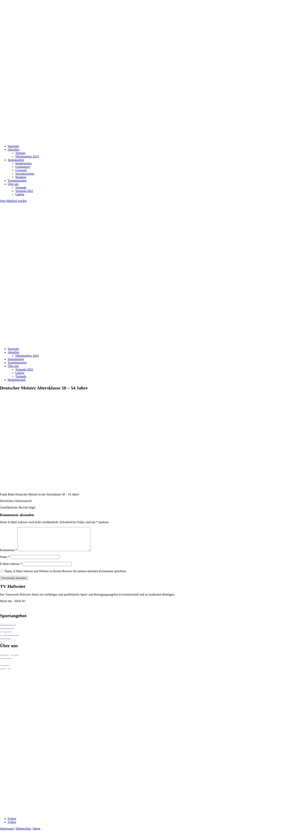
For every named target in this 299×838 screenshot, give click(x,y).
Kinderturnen (23, 163)
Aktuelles (13, 149)
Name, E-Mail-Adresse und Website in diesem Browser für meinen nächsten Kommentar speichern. (66, 575)
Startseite (13, 146)
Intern (36, 833)
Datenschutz (23, 833)
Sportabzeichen (24, 173)
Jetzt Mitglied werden (13, 200)
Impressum (7, 833)
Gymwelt (21, 170)
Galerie (19, 194)
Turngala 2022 (24, 191)
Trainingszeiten (17, 180)
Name (5, 561)
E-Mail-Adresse (11, 568)
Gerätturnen (22, 166)
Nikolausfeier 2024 (27, 156)
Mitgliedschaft (16, 379)
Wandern (20, 177)
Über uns (13, 184)
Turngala (20, 187)
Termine (20, 153)
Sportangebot (16, 160)
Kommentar (8, 554)
